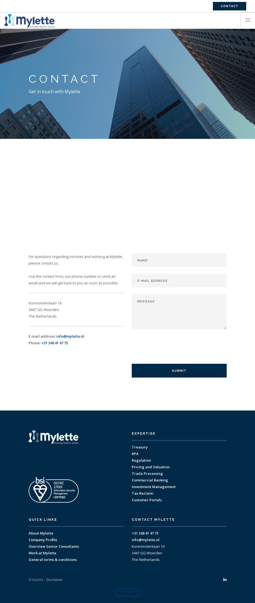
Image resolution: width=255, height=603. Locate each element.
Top (127, 592)
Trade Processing (147, 473)
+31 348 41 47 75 (54, 342)
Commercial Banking (150, 480)
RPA (135, 453)
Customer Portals (147, 499)
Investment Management (154, 486)
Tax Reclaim (142, 493)
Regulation (141, 460)
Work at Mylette (42, 552)
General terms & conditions (53, 559)
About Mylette (41, 533)
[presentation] (173, 346)
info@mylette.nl (70, 336)
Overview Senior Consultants (54, 546)
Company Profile (43, 539)
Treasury (140, 447)
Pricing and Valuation (151, 466)
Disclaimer (54, 579)
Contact (229, 6)
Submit (179, 371)
